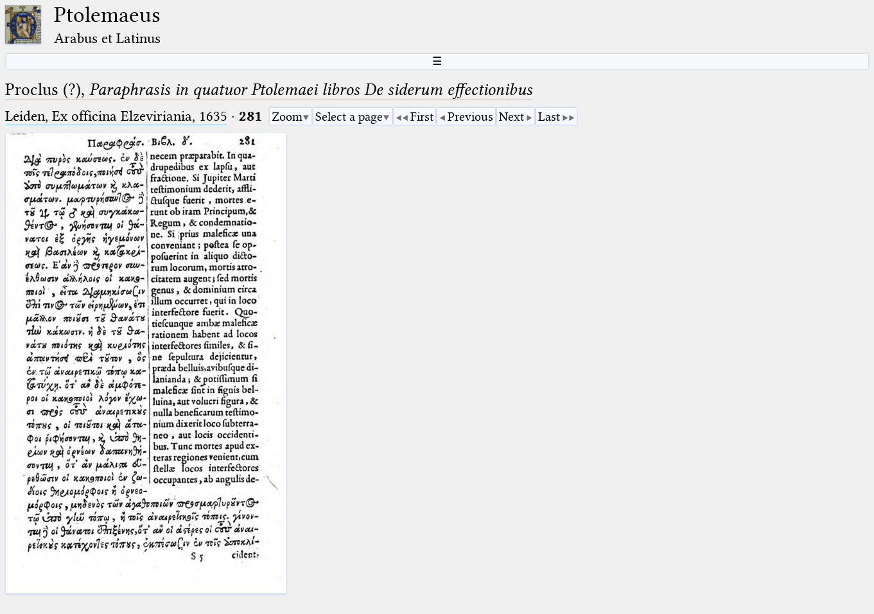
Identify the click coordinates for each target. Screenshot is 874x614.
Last (549, 116)
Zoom (287, 116)
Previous (470, 116)
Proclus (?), (268, 90)
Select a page (349, 116)
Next (511, 116)
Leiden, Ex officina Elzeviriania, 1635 (116, 116)
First (421, 116)
